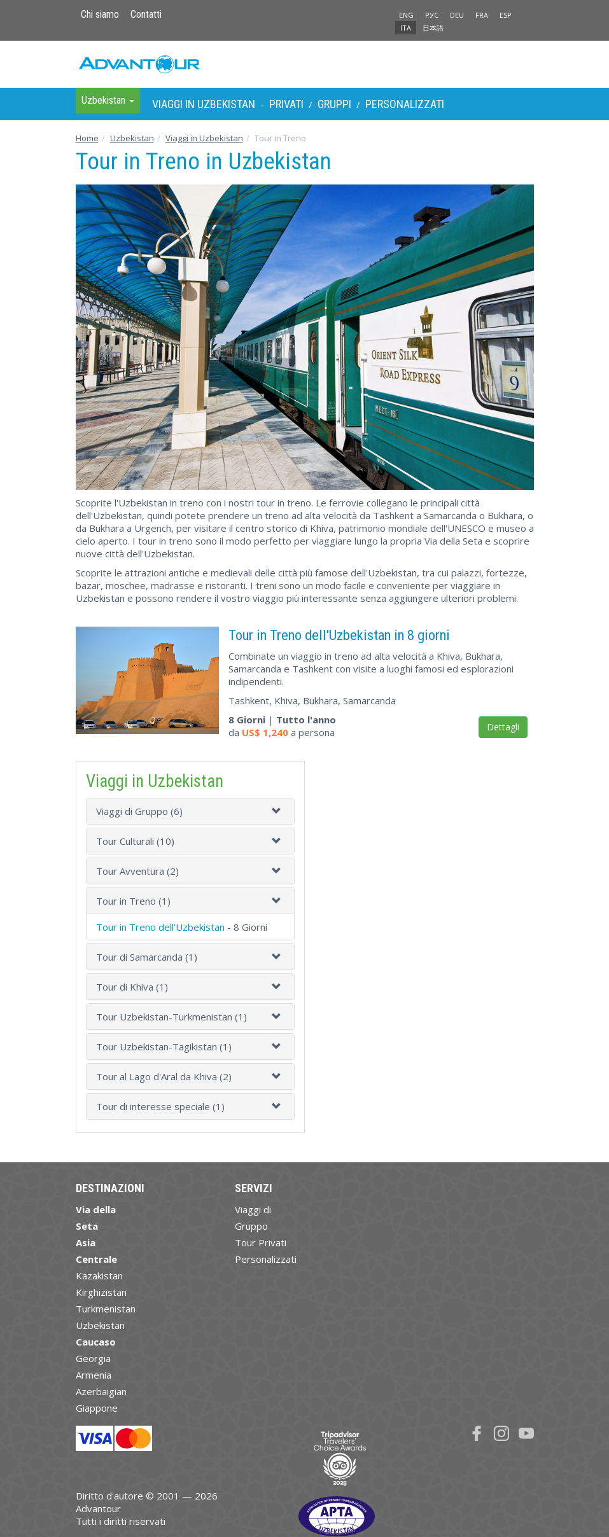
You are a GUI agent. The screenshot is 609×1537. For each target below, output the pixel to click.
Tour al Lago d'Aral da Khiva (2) (164, 1076)
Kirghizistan (101, 1292)
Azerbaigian (101, 1391)
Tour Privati (260, 1242)
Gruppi (334, 104)
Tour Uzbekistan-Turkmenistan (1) (171, 1016)
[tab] (190, 811)
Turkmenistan (106, 1308)
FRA (481, 15)
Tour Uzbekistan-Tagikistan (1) (164, 1046)
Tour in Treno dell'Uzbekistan (160, 927)
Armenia (93, 1374)
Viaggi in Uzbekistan (203, 104)
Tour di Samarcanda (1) (146, 956)
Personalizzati (404, 104)
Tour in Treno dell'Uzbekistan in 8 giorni (339, 635)
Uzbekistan (132, 138)
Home (87, 138)
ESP (506, 15)
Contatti (146, 14)
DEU (457, 15)
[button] (278, 811)
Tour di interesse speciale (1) (160, 1106)
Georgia (93, 1358)
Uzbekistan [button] (107, 100)
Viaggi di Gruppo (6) (139, 811)
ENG (406, 15)
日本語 (433, 27)
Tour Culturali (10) (135, 841)
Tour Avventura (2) (137, 871)
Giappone (97, 1407)
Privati (286, 104)
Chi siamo (100, 14)
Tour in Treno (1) (133, 900)
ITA (405, 27)
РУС (431, 15)
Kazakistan (99, 1275)
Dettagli (503, 727)
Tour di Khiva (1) (132, 986)
